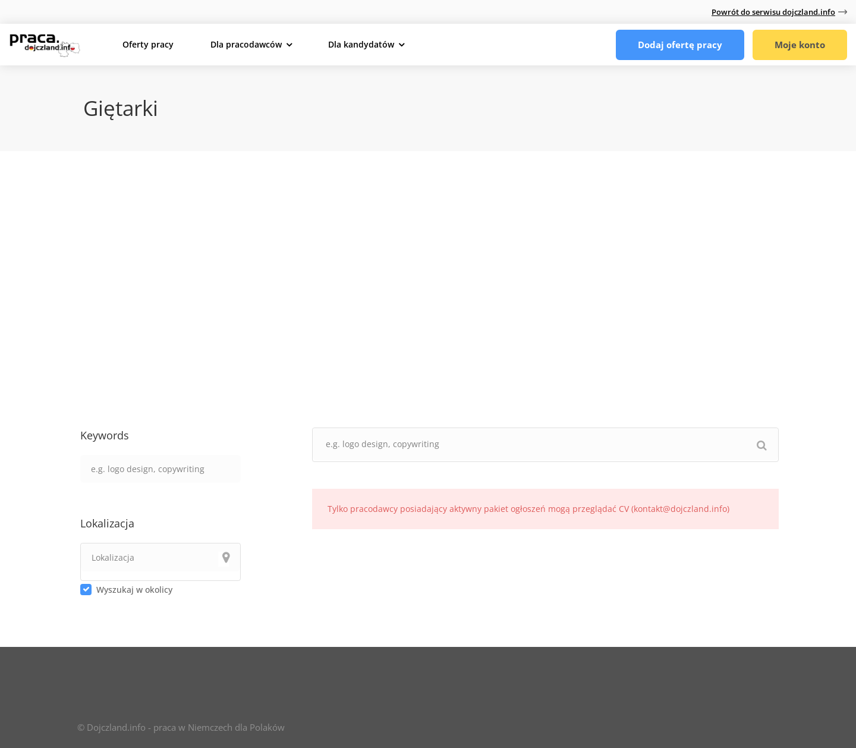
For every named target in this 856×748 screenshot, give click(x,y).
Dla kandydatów (361, 44)
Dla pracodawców (246, 44)
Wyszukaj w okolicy (134, 589)
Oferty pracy (148, 44)
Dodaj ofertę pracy (680, 45)
